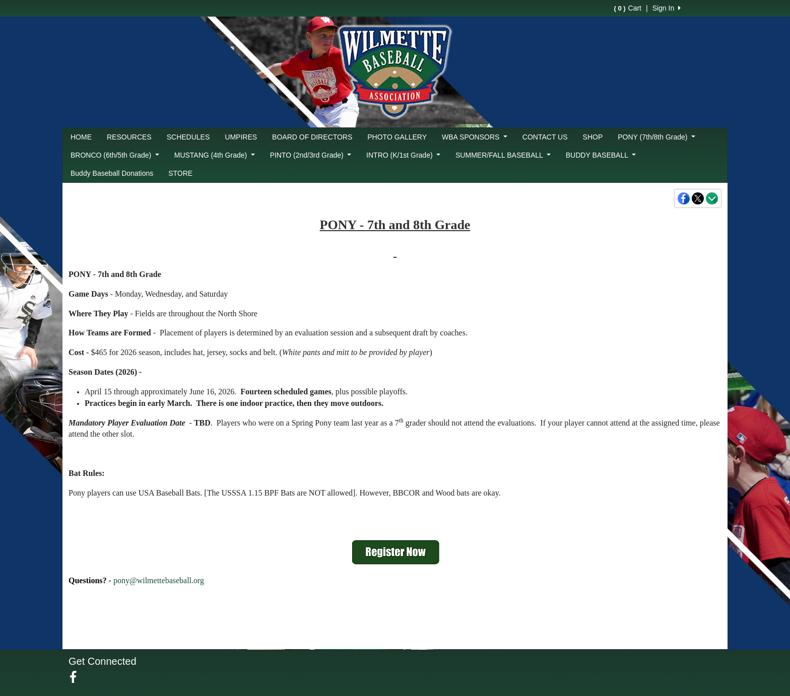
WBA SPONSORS (474, 137)
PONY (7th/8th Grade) (656, 137)
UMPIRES (241, 137)
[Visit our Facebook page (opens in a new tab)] (77, 677)
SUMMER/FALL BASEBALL (503, 155)
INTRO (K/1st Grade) (403, 155)
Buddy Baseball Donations (112, 173)
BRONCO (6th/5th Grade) (115, 155)
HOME (81, 137)
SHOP (593, 137)
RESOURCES (129, 137)
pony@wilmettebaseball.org (158, 580)
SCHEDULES (188, 137)
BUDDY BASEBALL (601, 155)
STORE (180, 173)
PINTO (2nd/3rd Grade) (310, 155)
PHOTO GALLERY (397, 137)
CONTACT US (545, 137)
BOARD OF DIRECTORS (312, 137)
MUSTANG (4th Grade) (214, 155)
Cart (627, 8)
